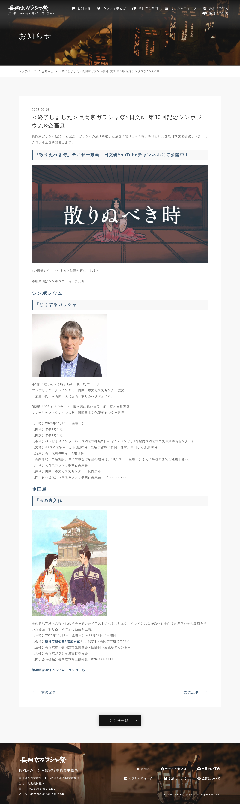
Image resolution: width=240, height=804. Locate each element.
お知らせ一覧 (117, 720)
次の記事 (191, 692)
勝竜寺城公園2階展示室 (62, 641)
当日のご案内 (145, 8)
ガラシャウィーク (180, 8)
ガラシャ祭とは (111, 8)
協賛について (215, 13)
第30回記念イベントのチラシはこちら (60, 670)
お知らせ (81, 8)
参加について (215, 8)
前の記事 (48, 692)
